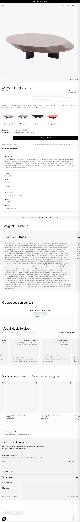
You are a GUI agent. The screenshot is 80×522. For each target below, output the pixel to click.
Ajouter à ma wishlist (10, 149)
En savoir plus (73, 97)
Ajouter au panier (45, 137)
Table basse (22, 415)
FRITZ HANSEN (11, 415)
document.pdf (10, 208)
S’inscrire (71, 462)
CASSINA (5, 90)
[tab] (70, 79)
